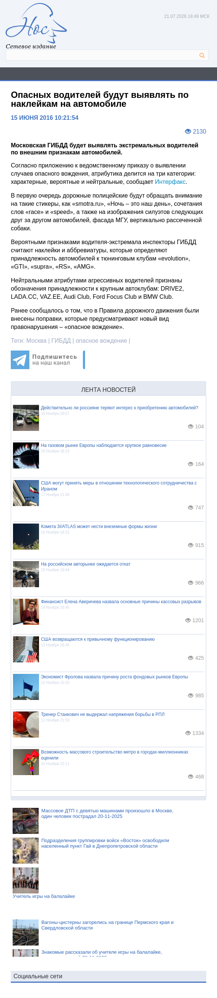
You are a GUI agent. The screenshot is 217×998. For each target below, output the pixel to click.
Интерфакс (170, 182)
